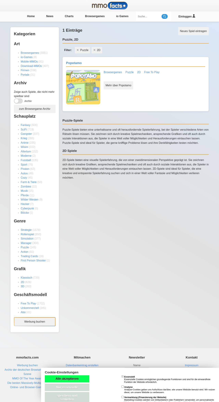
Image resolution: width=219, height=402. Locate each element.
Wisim (24, 147)
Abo (23, 312)
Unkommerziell (30, 307)
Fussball (26, 160)
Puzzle (25, 247)
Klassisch (26, 277)
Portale (25, 74)
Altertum (26, 151)
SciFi (24, 129)
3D (22, 286)
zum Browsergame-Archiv (34, 108)
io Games (122, 16)
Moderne (26, 155)
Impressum (191, 365)
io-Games (27, 57)
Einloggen (186, 16)
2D (22, 282)
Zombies (26, 186)
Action (24, 251)
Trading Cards (29, 256)
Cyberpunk (27, 208)
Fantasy (25, 125)
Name (137, 365)
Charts (69, 16)
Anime (24, 142)
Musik (24, 190)
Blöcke (25, 212)
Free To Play (28, 303)
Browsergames (95, 16)
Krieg (24, 138)
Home (31, 16)
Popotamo (74, 63)
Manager (26, 243)
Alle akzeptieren (67, 378)
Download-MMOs (31, 66)
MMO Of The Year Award (27, 378)
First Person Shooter (33, 260)
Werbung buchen (34, 321)
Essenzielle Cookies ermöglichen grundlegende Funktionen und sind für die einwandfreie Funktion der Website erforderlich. (165, 379)
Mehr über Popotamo (118, 85)
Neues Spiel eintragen (193, 31)
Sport (24, 164)
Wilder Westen (29, 199)
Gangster (26, 133)
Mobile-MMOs (29, 61)
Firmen (25, 70)
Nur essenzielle (67, 387)
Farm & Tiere (28, 182)
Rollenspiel (27, 234)
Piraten (25, 168)
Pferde (25, 195)
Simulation (27, 238)
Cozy (24, 177)
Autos (24, 173)
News (49, 16)
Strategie (26, 229)
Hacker (25, 204)
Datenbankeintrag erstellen (82, 365)
